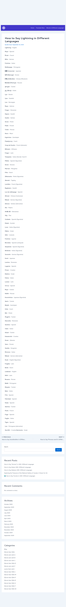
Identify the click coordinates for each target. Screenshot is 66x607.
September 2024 (9, 535)
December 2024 (9, 527)
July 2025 (7, 513)
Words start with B (9, 558)
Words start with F (9, 566)
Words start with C (9, 560)
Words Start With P (10, 577)
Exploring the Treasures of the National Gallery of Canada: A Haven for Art (25, 473)
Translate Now (40, 28)
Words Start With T (10, 586)
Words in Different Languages (55, 28)
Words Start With (9, 552)
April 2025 (7, 518)
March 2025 (7, 521)
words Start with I (9, 569)
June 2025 (7, 516)
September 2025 (9, 507)
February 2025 (8, 524)
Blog (5, 549)
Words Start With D (10, 563)
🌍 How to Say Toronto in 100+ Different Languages (19, 476)
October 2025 (8, 504)
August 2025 (8, 510)
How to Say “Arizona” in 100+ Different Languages (19, 464)
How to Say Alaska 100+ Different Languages (17, 467)
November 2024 (9, 530)
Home (32, 28)
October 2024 (8, 533)
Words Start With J (9, 572)
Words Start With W (10, 589)
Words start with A (9, 555)
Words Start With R (10, 580)
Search (6, 447)
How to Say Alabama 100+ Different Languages (18, 470)
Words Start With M (10, 575)
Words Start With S (10, 583)
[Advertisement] (33, 12)
